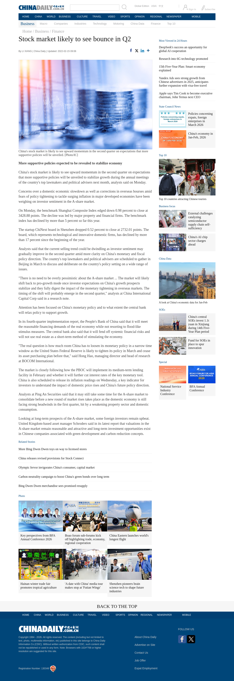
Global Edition (142, 6)
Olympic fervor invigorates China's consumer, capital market (57, 467)
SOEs (162, 309)
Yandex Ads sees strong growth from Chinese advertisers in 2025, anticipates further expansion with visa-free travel (183, 81)
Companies (61, 23)
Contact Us (141, 652)
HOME (25, 16)
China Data (137, 23)
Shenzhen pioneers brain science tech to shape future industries (126, 587)
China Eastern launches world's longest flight (129, 537)
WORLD (51, 16)
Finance (156, 23)
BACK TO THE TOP (117, 606)
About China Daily (145, 637)
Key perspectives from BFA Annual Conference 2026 (37, 537)
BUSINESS (65, 16)
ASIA (154, 6)
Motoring (118, 23)
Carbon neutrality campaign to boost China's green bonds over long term (64, 476)
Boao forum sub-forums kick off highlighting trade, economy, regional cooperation (85, 539)
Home (27, 31)
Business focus (167, 206)
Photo (22, 496)
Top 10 (171, 23)
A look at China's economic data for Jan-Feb (183, 302)
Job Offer (140, 660)
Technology (100, 23)
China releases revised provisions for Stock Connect (51, 458)
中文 (161, 6)
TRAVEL (96, 16)
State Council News (170, 106)
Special (163, 362)
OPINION (140, 16)
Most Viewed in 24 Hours (173, 40)
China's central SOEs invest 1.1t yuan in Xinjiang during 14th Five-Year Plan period (199, 324)
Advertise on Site (145, 644)
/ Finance (57, 31)
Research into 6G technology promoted (183, 58)
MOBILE (196, 16)
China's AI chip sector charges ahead (197, 240)
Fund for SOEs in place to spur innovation (199, 344)
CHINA (38, 16)
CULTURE (82, 16)
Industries (80, 23)
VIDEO (111, 16)
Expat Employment (146, 668)
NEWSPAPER (174, 16)
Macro (43, 23)
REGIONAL (156, 16)
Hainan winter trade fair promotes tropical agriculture (38, 585)
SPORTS (125, 16)
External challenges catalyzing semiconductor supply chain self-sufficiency (200, 221)
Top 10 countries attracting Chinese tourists (183, 199)
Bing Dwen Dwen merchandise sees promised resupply (53, 485)
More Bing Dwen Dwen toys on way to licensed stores (53, 449)
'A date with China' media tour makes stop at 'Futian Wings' (84, 585)
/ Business (41, 31)
